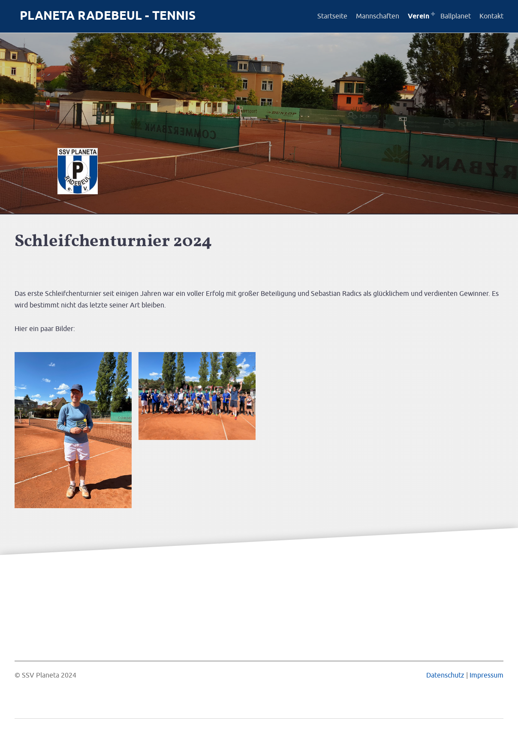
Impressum (486, 675)
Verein (418, 16)
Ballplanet (455, 16)
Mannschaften (377, 16)
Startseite (332, 16)
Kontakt (491, 16)
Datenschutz (445, 675)
